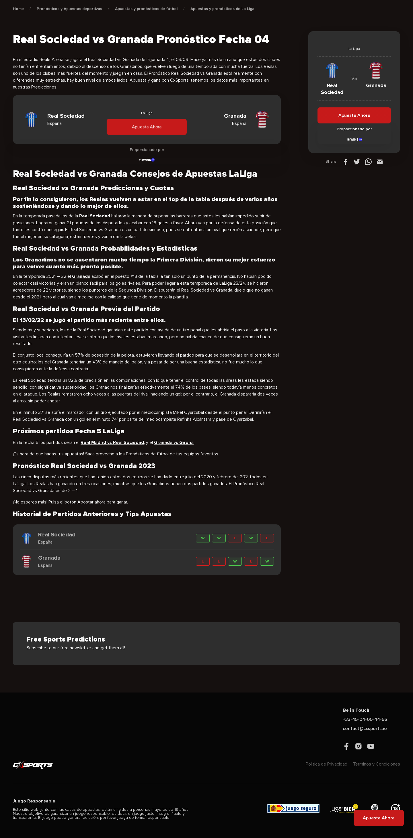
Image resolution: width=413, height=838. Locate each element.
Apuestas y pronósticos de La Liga (222, 8)
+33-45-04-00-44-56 (365, 719)
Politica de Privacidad (326, 764)
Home (18, 8)
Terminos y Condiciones (376, 764)
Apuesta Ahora (147, 127)
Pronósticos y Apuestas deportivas (69, 8)
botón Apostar (79, 502)
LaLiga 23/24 (232, 283)
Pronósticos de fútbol (147, 454)
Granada (81, 276)
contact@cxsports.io (365, 728)
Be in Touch (356, 710)
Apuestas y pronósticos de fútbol (146, 8)
